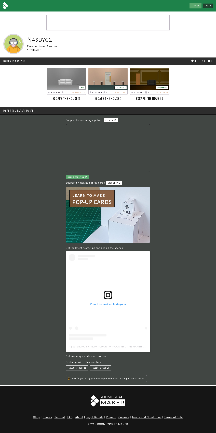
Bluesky (102, 356)
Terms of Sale (173, 417)
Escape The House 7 (108, 98)
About (79, 417)
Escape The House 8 (66, 98)
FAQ (70, 417)
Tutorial (60, 417)
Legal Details (94, 417)
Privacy (111, 417)
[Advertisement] (108, 22)
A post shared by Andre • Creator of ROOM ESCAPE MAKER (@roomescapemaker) (119, 346)
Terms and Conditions (146, 417)
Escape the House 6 (149, 98)
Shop (36, 417)
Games (47, 417)
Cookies (123, 417)
